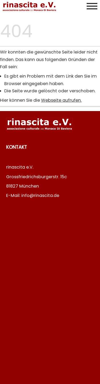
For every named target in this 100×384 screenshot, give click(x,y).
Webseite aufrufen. (61, 100)
